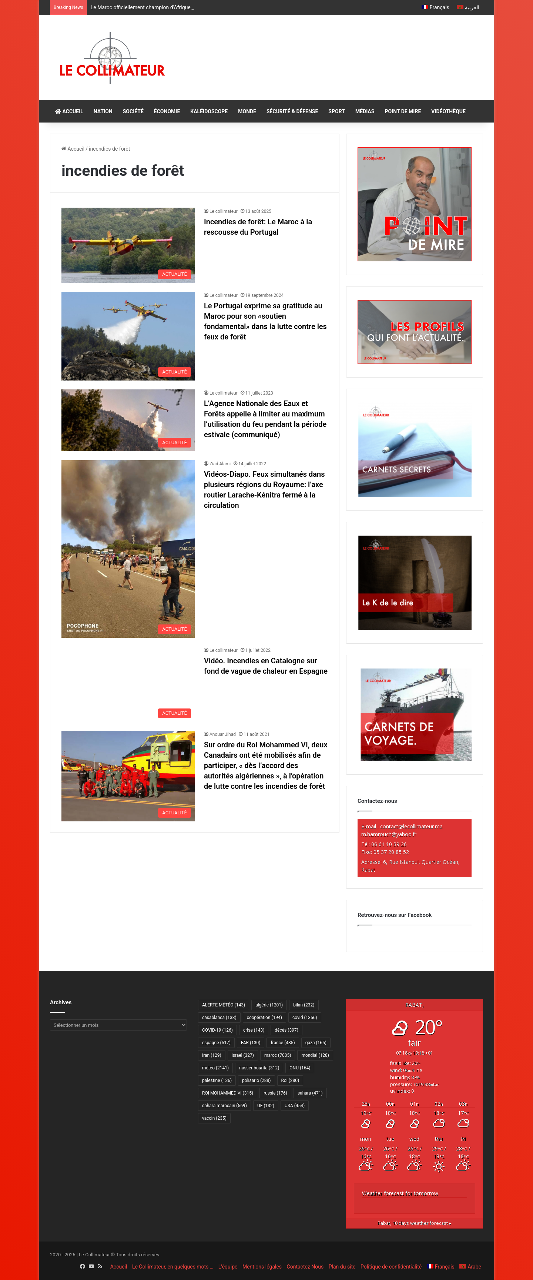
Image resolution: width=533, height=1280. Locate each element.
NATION (103, 111)
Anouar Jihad (222, 734)
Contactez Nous (305, 1267)
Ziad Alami (220, 463)
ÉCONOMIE (167, 111)
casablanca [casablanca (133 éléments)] (219, 1017)
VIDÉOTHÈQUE (448, 111)
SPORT (336, 111)
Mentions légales (262, 1267)
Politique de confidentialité (391, 1267)
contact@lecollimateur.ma (411, 826)
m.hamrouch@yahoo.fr (388, 834)
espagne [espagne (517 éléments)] (216, 1042)
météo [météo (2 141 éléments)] (215, 1067)
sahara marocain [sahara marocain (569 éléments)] (224, 1105)
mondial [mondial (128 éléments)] (315, 1055)
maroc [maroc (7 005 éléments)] (277, 1055)
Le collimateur (223, 211)
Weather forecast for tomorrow (400, 1193)
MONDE (247, 111)
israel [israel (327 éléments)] (243, 1055)
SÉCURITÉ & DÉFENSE (292, 111)
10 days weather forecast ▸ (415, 1223)
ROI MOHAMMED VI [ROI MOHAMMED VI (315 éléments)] (227, 1093)
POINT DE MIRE (403, 111)
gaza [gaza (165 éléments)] (315, 1042)
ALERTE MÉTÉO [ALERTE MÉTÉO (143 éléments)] (223, 1005)
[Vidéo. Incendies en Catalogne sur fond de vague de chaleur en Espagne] (128, 684)
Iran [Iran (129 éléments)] (211, 1055)
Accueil (72, 149)
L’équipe (228, 1267)
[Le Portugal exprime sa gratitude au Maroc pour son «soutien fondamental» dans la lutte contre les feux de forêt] (128, 336)
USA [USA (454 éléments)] (295, 1105)
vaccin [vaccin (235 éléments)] (214, 1118)
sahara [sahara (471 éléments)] (310, 1093)
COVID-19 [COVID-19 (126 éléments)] (217, 1030)
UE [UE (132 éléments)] (265, 1105)
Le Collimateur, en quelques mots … (172, 1267)
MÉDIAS (364, 111)
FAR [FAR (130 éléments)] (250, 1042)
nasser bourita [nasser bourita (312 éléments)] (259, 1067)
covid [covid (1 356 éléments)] (304, 1017)
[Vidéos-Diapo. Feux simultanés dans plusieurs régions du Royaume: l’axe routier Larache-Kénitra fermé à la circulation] (128, 549)
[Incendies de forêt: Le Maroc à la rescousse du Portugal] (128, 245)
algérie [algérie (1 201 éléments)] (269, 1005)
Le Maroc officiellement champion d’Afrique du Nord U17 (156, 7)
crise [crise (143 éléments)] (253, 1030)
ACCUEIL (69, 111)
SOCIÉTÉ (133, 111)
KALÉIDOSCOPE (209, 111)
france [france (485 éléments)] (283, 1042)
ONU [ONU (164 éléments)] (299, 1067)
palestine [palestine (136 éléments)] (217, 1080)
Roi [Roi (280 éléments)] (290, 1080)
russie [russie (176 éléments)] (275, 1093)
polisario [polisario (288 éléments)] (256, 1080)
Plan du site (342, 1267)
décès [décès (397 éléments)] (286, 1030)
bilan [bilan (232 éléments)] (303, 1005)
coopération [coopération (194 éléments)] (264, 1017)
